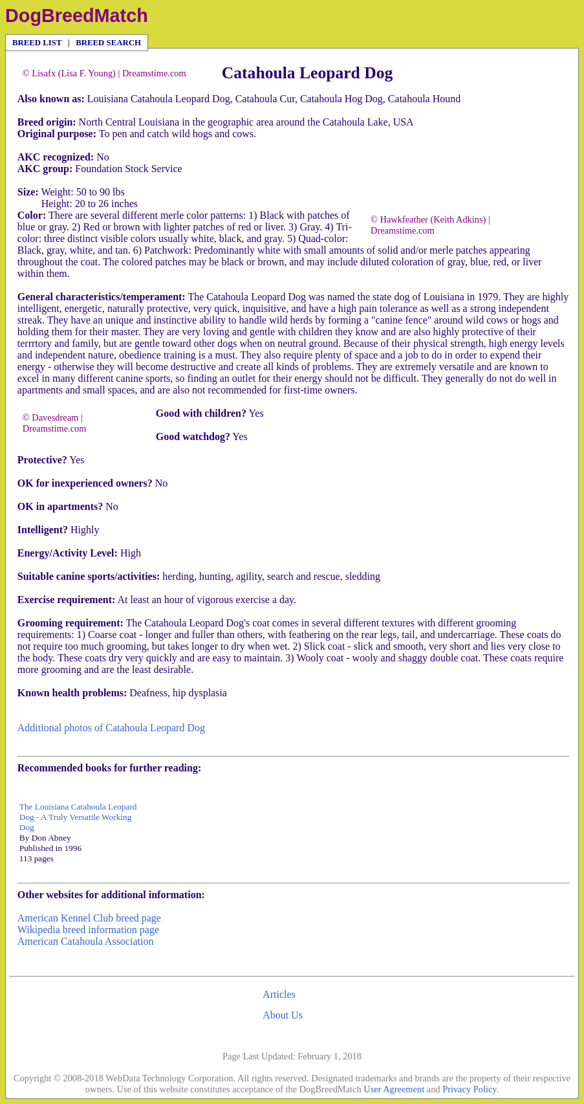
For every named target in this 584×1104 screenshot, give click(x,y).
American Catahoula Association (85, 941)
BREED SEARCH (108, 42)
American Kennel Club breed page (89, 917)
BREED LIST (36, 42)
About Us (283, 1015)
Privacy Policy (469, 1089)
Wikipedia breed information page (88, 929)
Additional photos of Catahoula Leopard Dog (111, 727)
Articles (279, 994)
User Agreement (393, 1089)
